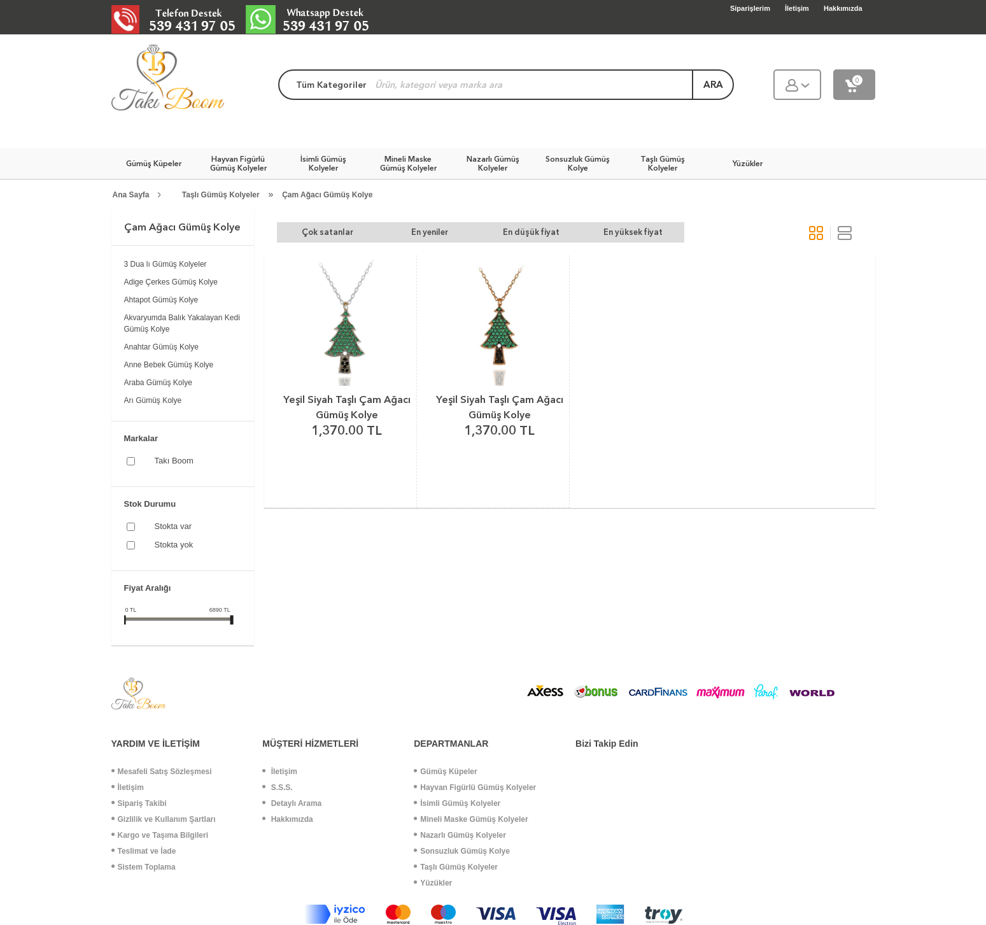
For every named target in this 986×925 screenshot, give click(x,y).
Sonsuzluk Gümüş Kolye (462, 851)
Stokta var (173, 526)
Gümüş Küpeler (445, 771)
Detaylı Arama (291, 803)
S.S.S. (277, 787)
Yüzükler (433, 883)
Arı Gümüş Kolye (153, 400)
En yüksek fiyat (633, 232)
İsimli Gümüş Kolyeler (457, 803)
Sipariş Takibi (139, 803)
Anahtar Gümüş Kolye (161, 346)
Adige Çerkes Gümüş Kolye (171, 282)
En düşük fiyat (531, 232)
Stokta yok (174, 544)
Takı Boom (174, 460)
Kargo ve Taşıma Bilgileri (160, 835)
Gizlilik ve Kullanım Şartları (163, 819)
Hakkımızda (287, 819)
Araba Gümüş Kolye (158, 382)
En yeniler (429, 232)
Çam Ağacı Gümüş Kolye (327, 194)
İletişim (127, 787)
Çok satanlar (327, 232)
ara (713, 84)
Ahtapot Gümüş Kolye (161, 299)
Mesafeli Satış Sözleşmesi (161, 771)
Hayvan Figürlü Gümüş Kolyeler (475, 787)
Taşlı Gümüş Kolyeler (221, 194)
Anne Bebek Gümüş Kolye (169, 364)
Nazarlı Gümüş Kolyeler (460, 835)
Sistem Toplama (143, 867)
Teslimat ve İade (143, 851)
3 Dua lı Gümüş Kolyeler (165, 264)
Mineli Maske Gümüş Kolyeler (471, 819)
